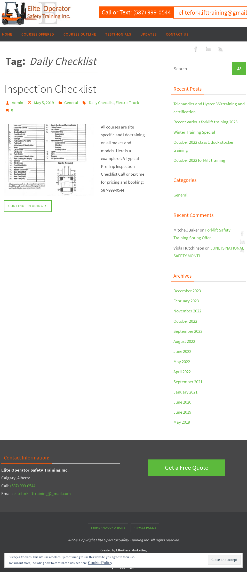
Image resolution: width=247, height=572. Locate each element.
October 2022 (185, 320)
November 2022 (187, 310)
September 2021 (187, 380)
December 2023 (187, 290)
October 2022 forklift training (199, 160)
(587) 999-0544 (22, 484)
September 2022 (187, 330)
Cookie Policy (100, 562)
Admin (17, 102)
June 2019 (182, 411)
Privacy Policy (144, 526)
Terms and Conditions (108, 526)
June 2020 (182, 401)
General (71, 102)
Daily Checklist (101, 102)
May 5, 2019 (44, 102)
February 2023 (186, 300)
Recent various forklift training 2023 (205, 122)
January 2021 (185, 391)
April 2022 (182, 370)
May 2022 (181, 360)
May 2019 (181, 421)
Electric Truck (127, 102)
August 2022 (184, 340)
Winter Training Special (194, 132)
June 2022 (182, 350)
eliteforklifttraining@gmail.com (42, 492)
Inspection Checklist (50, 89)
